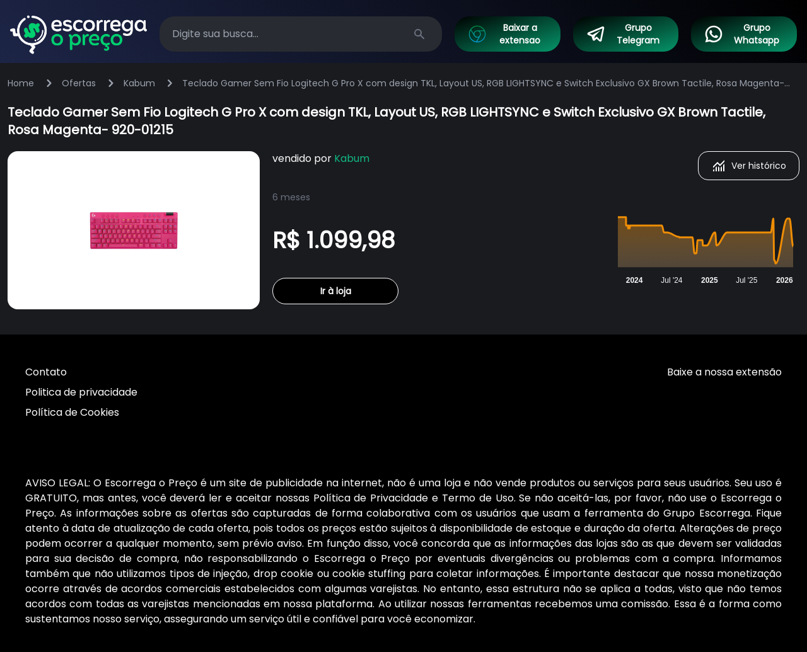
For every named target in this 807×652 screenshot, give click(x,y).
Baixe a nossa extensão (724, 372)
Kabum (139, 83)
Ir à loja (335, 291)
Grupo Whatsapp (741, 34)
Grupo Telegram (623, 34)
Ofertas (79, 83)
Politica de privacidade (81, 392)
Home (21, 83)
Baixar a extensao (503, 34)
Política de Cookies (72, 412)
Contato (46, 372)
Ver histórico (748, 165)
